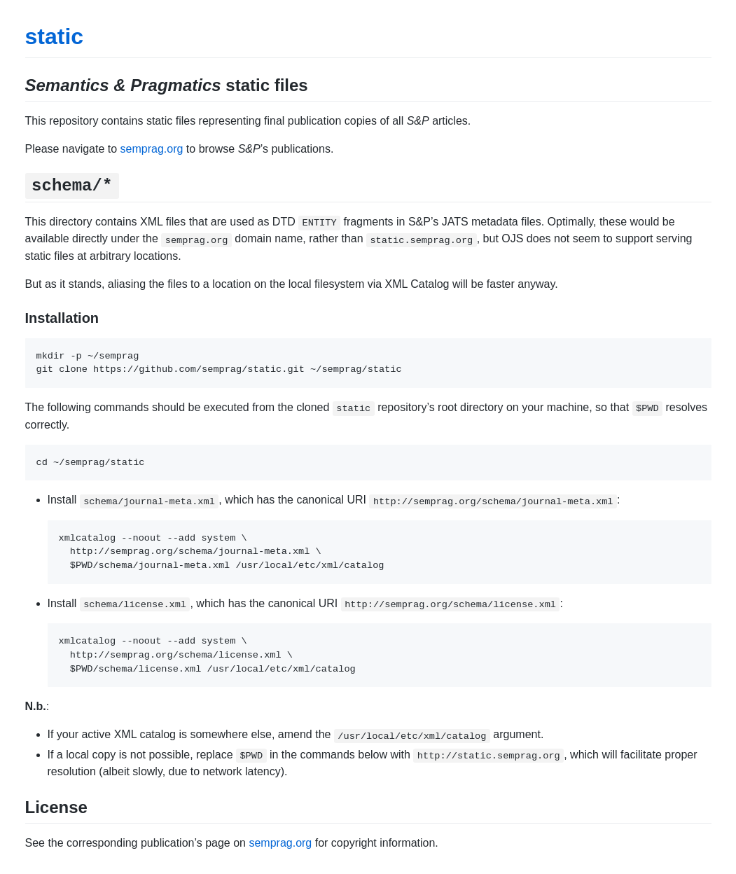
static (54, 36)
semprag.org (151, 149)
